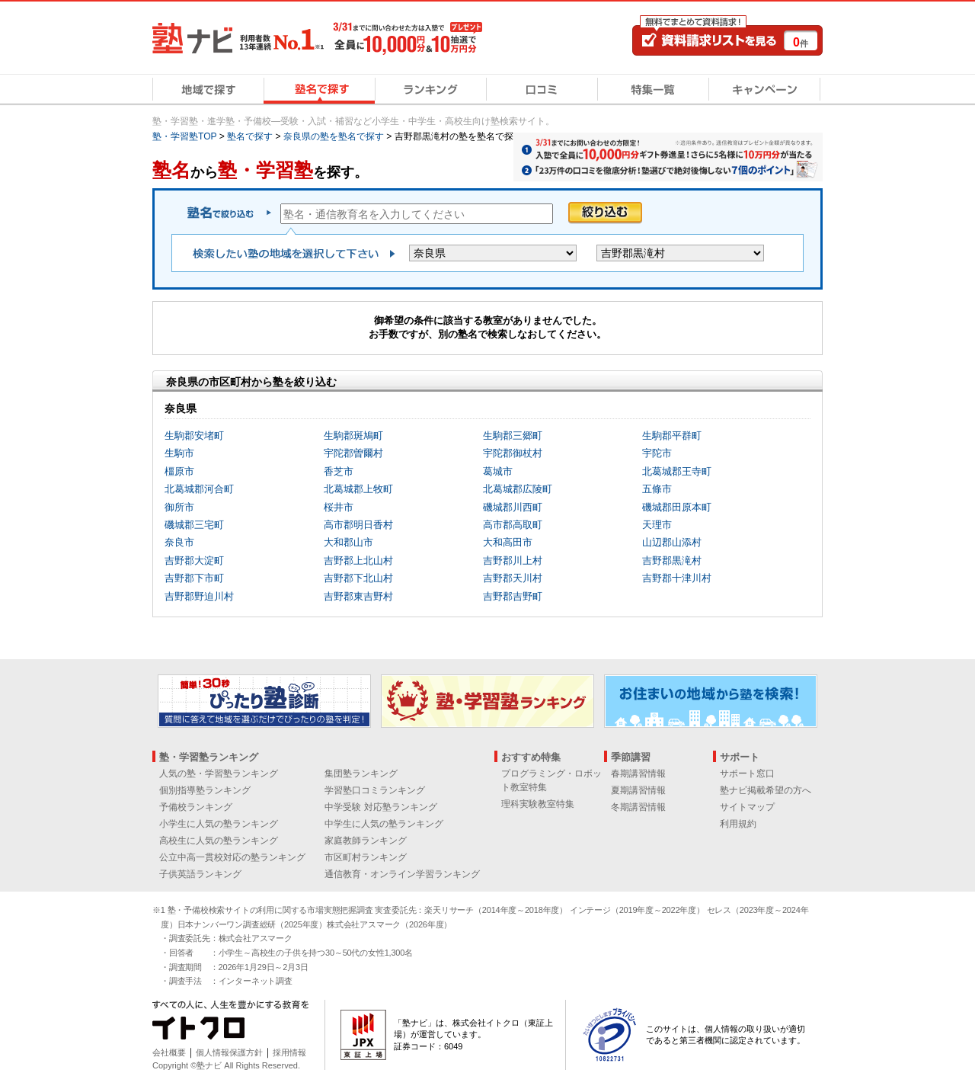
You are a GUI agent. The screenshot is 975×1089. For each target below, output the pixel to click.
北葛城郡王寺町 (676, 471)
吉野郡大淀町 (194, 560)
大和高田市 (507, 542)
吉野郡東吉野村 (358, 596)
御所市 (179, 507)
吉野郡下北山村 (358, 578)
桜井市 (338, 507)
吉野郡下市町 (194, 578)
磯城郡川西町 (512, 507)
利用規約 (738, 823)
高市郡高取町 (512, 524)
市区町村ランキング (365, 857)
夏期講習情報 (638, 790)
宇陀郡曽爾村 (353, 453)
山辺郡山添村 (672, 542)
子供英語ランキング (200, 874)
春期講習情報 (638, 773)
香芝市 (338, 471)
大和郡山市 (348, 542)
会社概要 (169, 1052)
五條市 (657, 489)
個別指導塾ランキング (205, 790)
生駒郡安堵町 (194, 435)
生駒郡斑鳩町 (353, 435)
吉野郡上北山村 (358, 560)
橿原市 (179, 471)
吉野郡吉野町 (512, 596)
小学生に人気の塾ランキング (218, 823)
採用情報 (289, 1052)
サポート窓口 (747, 773)
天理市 (657, 524)
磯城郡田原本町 (676, 507)
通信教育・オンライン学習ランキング (402, 874)
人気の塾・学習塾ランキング (218, 773)
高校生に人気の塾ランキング (218, 840)
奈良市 (179, 542)
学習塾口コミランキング (374, 790)
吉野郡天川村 (512, 578)
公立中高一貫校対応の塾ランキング (232, 857)
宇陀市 (657, 453)
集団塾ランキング (361, 773)
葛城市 (498, 471)
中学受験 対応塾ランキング (380, 807)
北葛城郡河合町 (199, 489)
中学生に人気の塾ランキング (383, 823)
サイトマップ (747, 807)
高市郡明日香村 (358, 524)
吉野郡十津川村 (676, 578)
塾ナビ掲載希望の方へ (765, 790)
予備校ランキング (195, 807)
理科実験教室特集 (537, 804)
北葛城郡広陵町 (517, 489)
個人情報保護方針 (229, 1052)
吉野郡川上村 (512, 560)
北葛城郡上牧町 (358, 489)
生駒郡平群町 (672, 435)
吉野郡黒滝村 (672, 560)
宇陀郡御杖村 (512, 453)
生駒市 (179, 453)
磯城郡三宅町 (194, 524)
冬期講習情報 (638, 807)
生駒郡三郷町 (512, 435)
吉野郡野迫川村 (199, 596)
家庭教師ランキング (365, 840)
